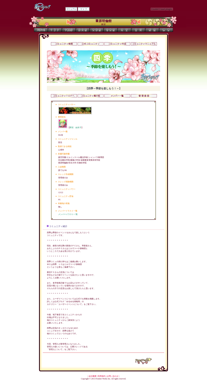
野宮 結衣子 (75, 127)
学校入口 (69, 30)
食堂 (124, 30)
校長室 (83, 30)
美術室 (97, 30)
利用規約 (101, 376)
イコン (55, 30)
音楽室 (110, 30)
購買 (166, 30)
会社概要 (92, 376)
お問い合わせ (112, 376)
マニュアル (71, 9)
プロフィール (41, 30)
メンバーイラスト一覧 (68, 214)
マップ (83, 9)
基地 (138, 30)
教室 (152, 30)
